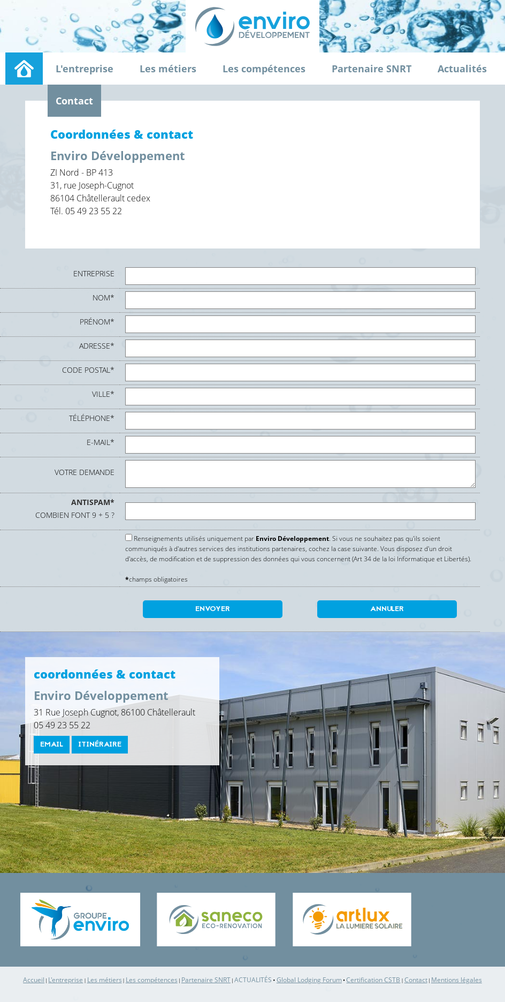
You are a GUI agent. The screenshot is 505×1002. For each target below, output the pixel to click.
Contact (74, 100)
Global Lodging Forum (309, 979)
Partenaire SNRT (371, 68)
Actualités (462, 68)
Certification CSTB (373, 979)
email (51, 744)
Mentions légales (456, 979)
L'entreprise (84, 68)
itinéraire (99, 744)
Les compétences (264, 68)
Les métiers (168, 68)
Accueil (33, 979)
